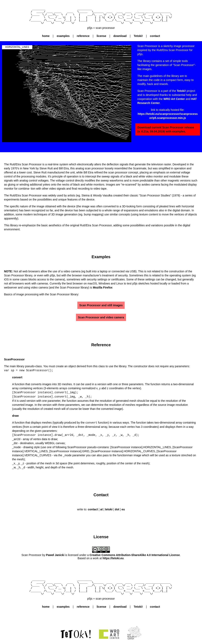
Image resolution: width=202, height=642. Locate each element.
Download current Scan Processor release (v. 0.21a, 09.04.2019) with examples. (165, 129)
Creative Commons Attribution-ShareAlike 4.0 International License (134, 554)
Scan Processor (31, 554)
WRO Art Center (174, 99)
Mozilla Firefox (103, 287)
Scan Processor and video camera (101, 317)
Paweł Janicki (55, 554)
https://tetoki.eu (113, 557)
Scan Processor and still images (101, 305)
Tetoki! (181, 90)
